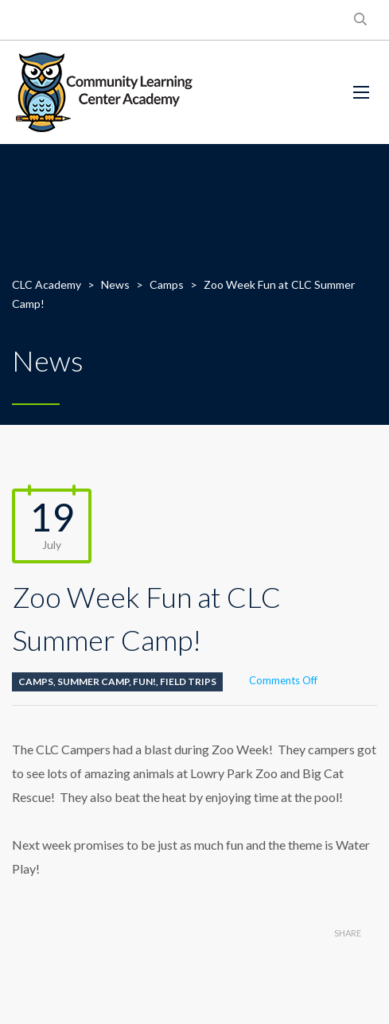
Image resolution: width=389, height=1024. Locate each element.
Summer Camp (93, 681)
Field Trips (188, 681)
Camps (35, 681)
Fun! (144, 681)
